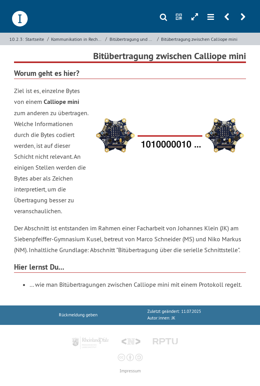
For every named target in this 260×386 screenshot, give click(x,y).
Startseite (34, 39)
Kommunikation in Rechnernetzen (77, 39)
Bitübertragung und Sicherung (133, 39)
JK (173, 318)
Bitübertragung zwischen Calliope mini (199, 39)
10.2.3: (16, 39)
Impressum (130, 371)
